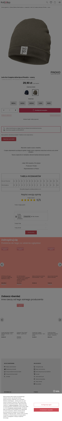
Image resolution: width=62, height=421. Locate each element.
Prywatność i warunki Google (14, 408)
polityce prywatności (13, 405)
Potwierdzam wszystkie (46, 410)
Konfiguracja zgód (46, 405)
